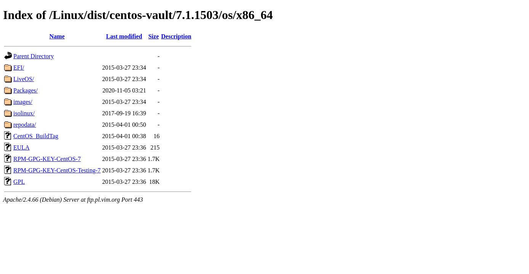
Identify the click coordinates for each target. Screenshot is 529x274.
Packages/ (25, 90)
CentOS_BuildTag (35, 136)
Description (176, 36)
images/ (22, 102)
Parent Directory (33, 56)
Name (57, 36)
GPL (19, 181)
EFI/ (18, 67)
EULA (21, 147)
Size (153, 36)
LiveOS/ (23, 79)
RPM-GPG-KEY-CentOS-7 (47, 159)
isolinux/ (24, 113)
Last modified (124, 36)
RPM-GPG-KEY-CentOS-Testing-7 (57, 170)
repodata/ (24, 124)
